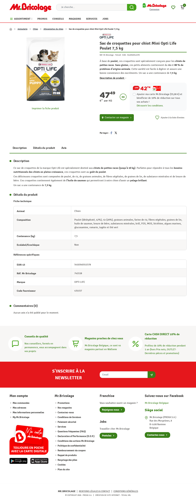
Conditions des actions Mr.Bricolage (75, 441)
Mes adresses (19, 407)
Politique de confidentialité (71, 445)
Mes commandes (21, 403)
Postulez (106, 435)
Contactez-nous (65, 412)
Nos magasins (64, 407)
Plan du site (63, 469)
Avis (63, 148)
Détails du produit (44, 148)
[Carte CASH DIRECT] (136, 343)
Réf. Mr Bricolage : (107, 55)
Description (20, 148)
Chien (35, 29)
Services (61, 426)
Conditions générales (125, 491)
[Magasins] (75, 343)
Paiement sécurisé (66, 422)
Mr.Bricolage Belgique (157, 403)
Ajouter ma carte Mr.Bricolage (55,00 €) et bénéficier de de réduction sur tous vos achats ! (159, 98)
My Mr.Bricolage (21, 417)
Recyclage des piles (67, 460)
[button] (182, 7)
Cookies (61, 464)
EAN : (124, 55)
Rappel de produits (67, 455)
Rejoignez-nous (110, 409)
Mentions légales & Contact (94, 491)
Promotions (63, 403)
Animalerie (22, 29)
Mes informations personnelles (28, 412)
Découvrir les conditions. (150, 105)
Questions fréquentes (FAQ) (71, 431)
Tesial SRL (126, 495)
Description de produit (113, 78)
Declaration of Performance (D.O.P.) (76, 436)
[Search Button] (131, 7)
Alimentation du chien (53, 29)
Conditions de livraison (69, 417)
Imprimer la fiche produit (45, 108)
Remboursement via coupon (71, 450)
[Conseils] (15, 343)
